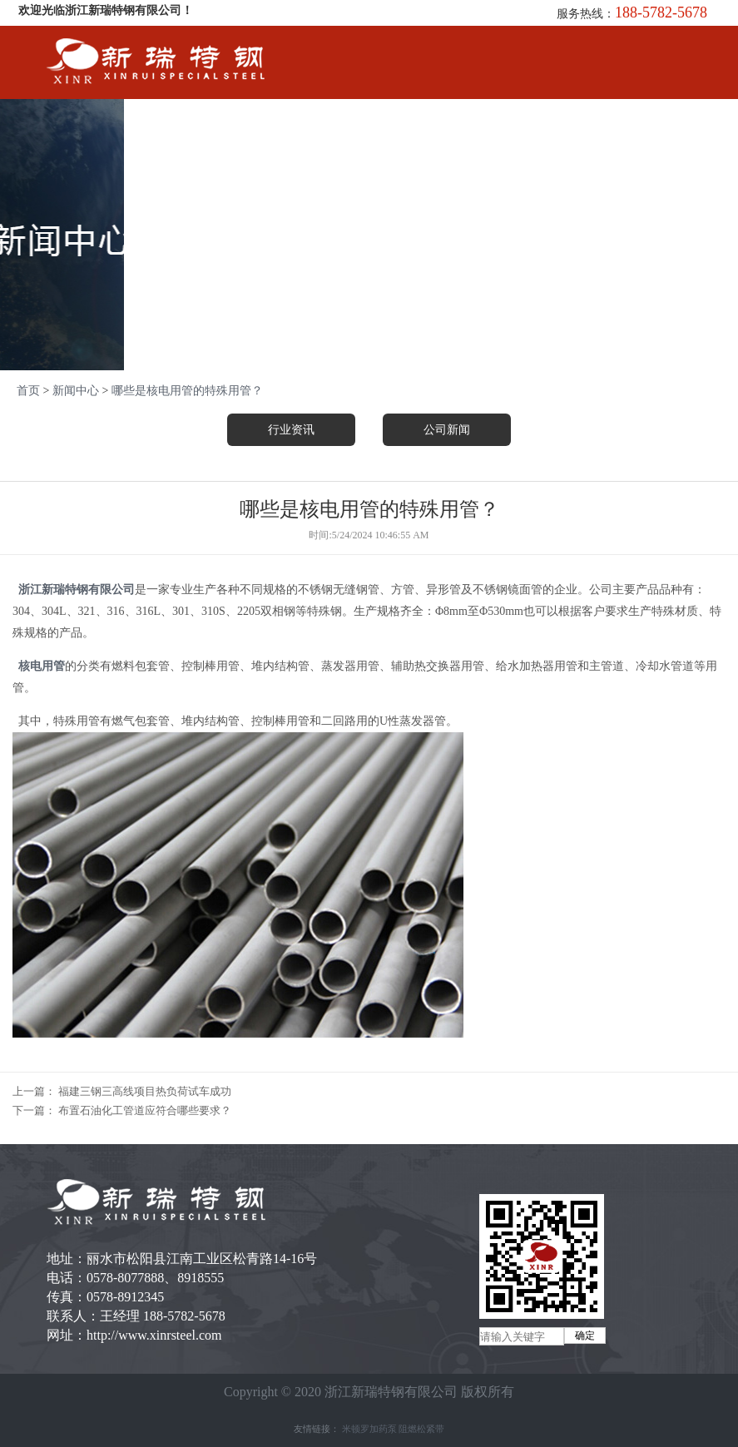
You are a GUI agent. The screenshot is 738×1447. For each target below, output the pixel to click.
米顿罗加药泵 (369, 1429)
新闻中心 (75, 390)
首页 (28, 390)
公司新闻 (446, 430)
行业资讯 (291, 430)
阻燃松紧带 (421, 1429)
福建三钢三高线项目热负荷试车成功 (144, 1091)
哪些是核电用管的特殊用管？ (187, 390)
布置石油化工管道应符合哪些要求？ (144, 1110)
